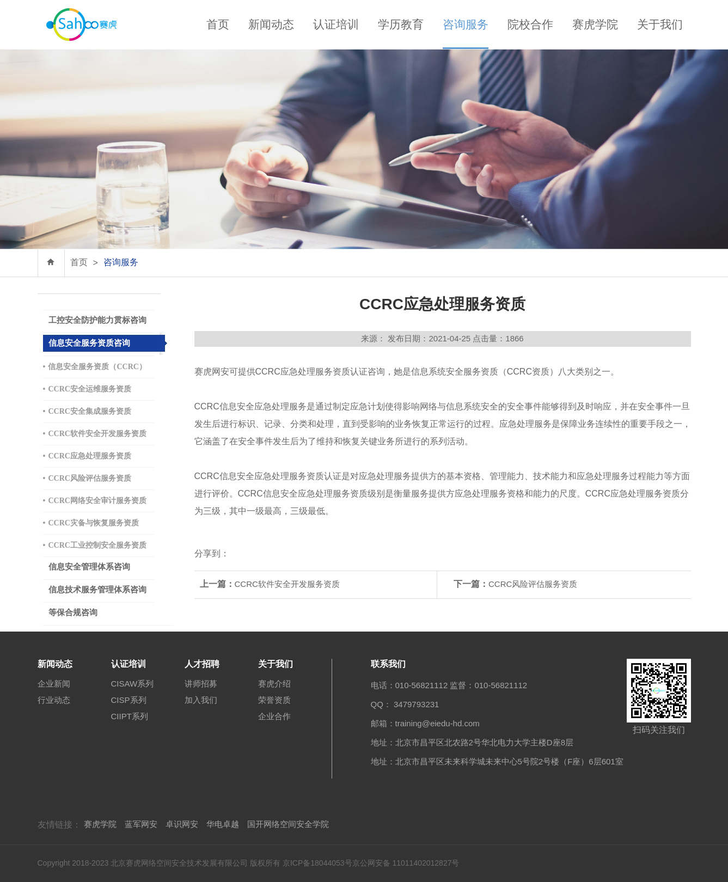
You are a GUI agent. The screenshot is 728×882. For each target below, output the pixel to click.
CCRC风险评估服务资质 (87, 478)
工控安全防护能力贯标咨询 (97, 320)
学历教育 (401, 24)
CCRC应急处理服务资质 (87, 456)
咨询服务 (465, 24)
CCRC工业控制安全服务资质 (94, 545)
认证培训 (336, 24)
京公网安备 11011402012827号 (406, 863)
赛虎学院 (595, 24)
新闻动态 (271, 24)
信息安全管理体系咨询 (89, 566)
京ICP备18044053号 (317, 863)
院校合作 (530, 24)
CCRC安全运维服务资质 (87, 389)
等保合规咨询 (72, 612)
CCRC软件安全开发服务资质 (94, 434)
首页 (217, 24)
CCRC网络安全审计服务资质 (94, 501)
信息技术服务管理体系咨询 (97, 589)
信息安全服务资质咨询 (89, 343)
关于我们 (660, 24)
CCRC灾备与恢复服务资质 (91, 523)
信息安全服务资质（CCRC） (94, 367)
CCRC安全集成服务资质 (87, 411)
